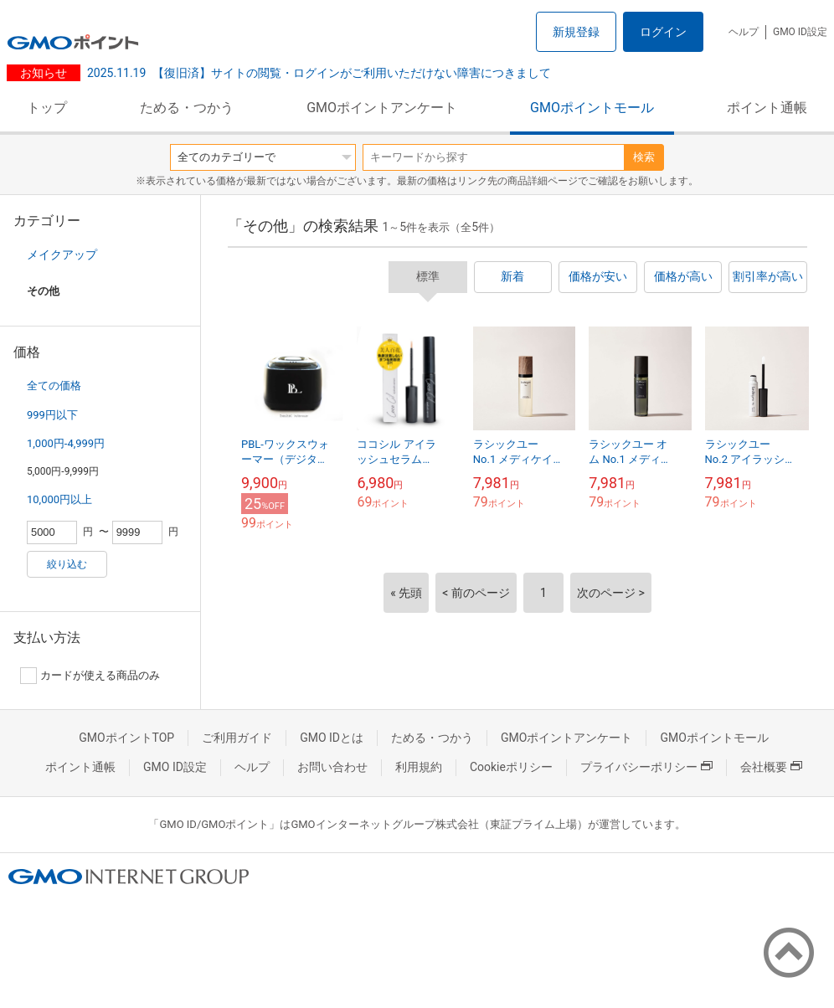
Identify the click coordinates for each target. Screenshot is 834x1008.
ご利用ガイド (237, 737)
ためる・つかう (187, 108)
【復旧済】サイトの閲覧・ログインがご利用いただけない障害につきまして (319, 73)
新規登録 (576, 32)
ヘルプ (743, 32)
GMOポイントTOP (126, 737)
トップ (47, 108)
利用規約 (418, 767)
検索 (644, 157)
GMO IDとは (331, 737)
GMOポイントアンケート (381, 108)
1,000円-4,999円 (66, 443)
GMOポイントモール (592, 108)
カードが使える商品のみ (90, 675)
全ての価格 (54, 385)
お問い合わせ (332, 767)
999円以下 (52, 415)
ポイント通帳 (767, 108)
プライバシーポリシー (646, 767)
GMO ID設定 (800, 32)
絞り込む (67, 564)
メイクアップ (62, 254)
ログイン (663, 32)
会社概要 (771, 767)
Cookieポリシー (511, 767)
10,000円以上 (59, 499)
